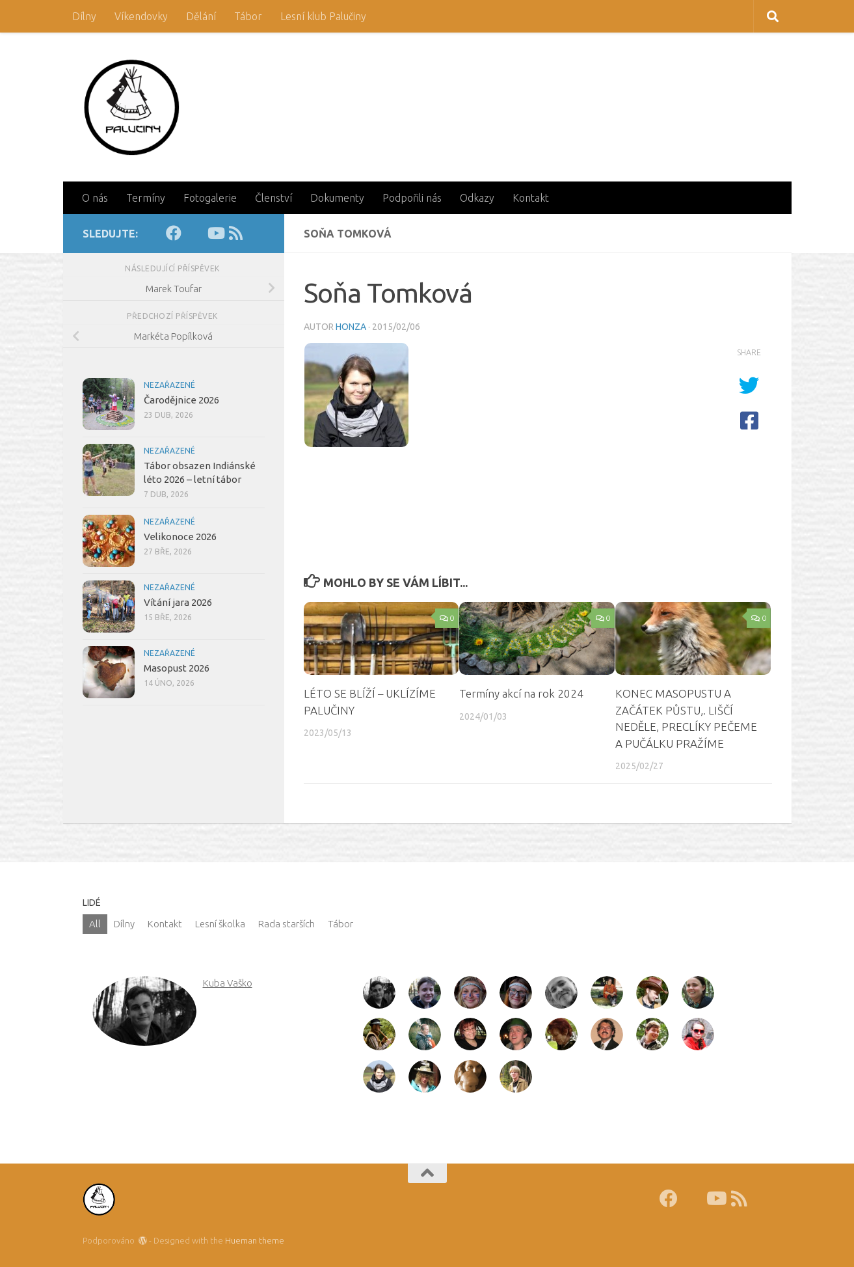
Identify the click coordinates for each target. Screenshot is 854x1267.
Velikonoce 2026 (180, 536)
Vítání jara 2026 (178, 602)
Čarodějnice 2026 (181, 399)
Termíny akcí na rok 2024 (521, 693)
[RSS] (236, 233)
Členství (273, 198)
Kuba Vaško (227, 982)
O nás (95, 198)
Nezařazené (169, 385)
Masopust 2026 (176, 668)
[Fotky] (194, 233)
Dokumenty (337, 198)
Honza (351, 326)
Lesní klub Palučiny (323, 16)
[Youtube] (215, 233)
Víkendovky (141, 16)
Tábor (248, 16)
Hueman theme (254, 1240)
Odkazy (477, 198)
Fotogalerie (210, 198)
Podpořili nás (412, 198)
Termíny (145, 198)
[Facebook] (173, 233)
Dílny (84, 16)
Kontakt (531, 198)
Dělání (201, 16)
